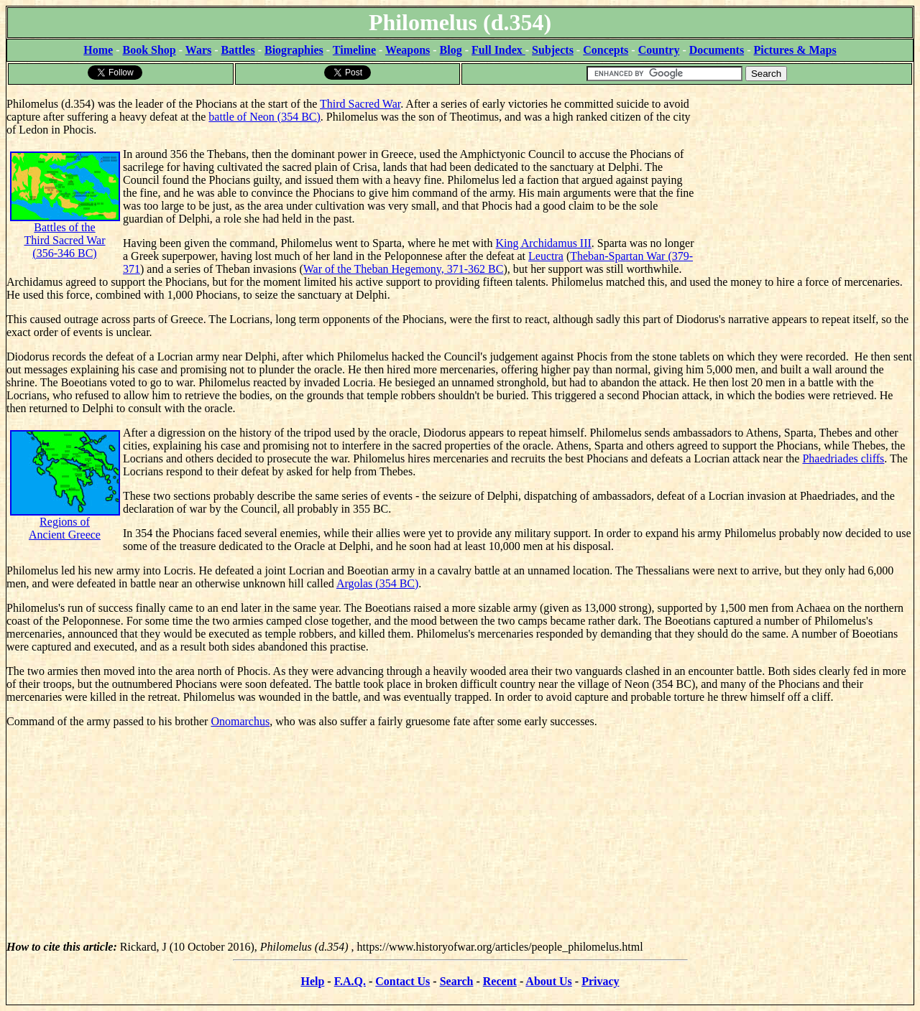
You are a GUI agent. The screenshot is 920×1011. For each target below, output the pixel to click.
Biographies (293, 50)
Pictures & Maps (795, 50)
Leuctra (546, 256)
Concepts (605, 50)
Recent (500, 981)
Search (457, 981)
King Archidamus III (544, 243)
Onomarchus (240, 721)
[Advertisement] (805, 176)
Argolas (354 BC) (377, 583)
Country (659, 50)
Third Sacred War (360, 104)
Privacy (600, 981)
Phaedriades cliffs (843, 458)
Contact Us (402, 981)
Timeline (354, 50)
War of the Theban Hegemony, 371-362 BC (403, 269)
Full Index (498, 50)
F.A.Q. (350, 981)
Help (312, 981)
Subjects (553, 50)
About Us (548, 981)
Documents (716, 50)
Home (98, 50)
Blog (451, 50)
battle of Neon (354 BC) (264, 117)
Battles (238, 50)
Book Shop (148, 50)
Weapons (407, 50)
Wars (198, 50)
